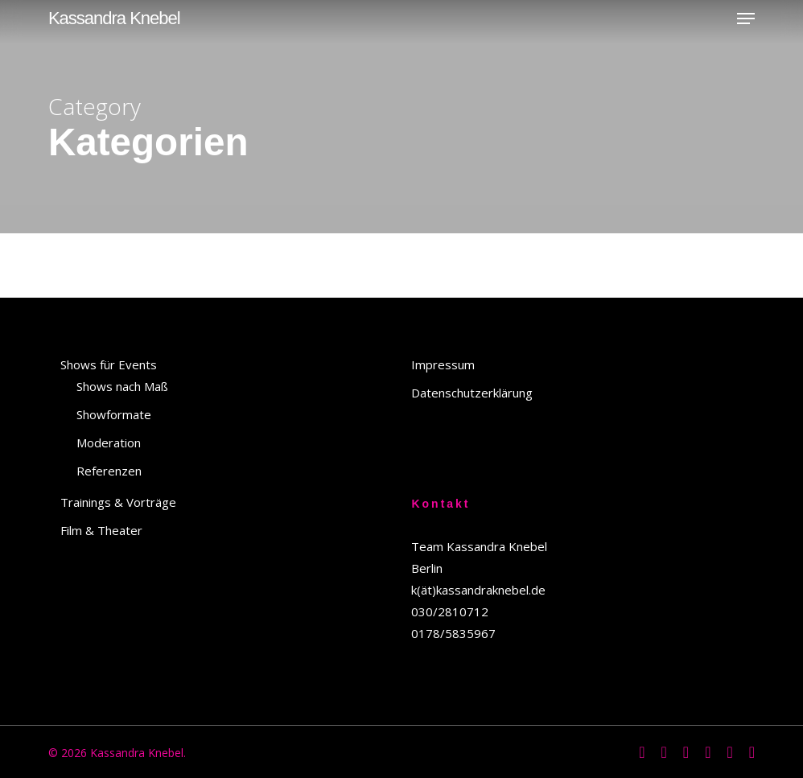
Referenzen (109, 471)
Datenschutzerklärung (472, 393)
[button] (746, 18)
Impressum (443, 364)
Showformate (113, 414)
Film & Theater (101, 530)
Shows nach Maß (122, 386)
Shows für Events (108, 364)
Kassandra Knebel (114, 18)
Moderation (108, 442)
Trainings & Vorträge (118, 502)
